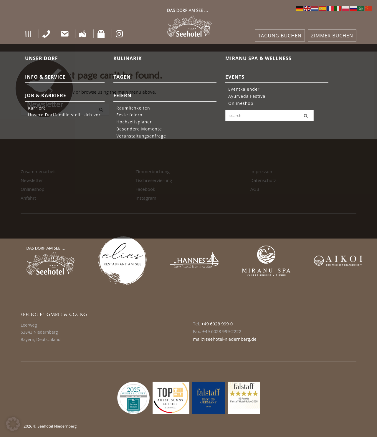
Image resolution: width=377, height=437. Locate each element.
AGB (254, 189)
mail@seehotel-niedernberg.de (225, 339)
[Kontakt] (64, 33)
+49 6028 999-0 (217, 324)
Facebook (145, 189)
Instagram (145, 198)
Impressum (262, 171)
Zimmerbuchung (152, 171)
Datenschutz (263, 180)
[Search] (101, 109)
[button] (28, 33)
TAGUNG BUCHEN (280, 35)
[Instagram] (119, 33)
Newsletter (32, 180)
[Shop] (101, 33)
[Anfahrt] (82, 33)
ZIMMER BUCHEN (332, 35)
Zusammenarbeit (38, 171)
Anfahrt (28, 198)
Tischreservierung (153, 180)
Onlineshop (32, 189)
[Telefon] (46, 33)
